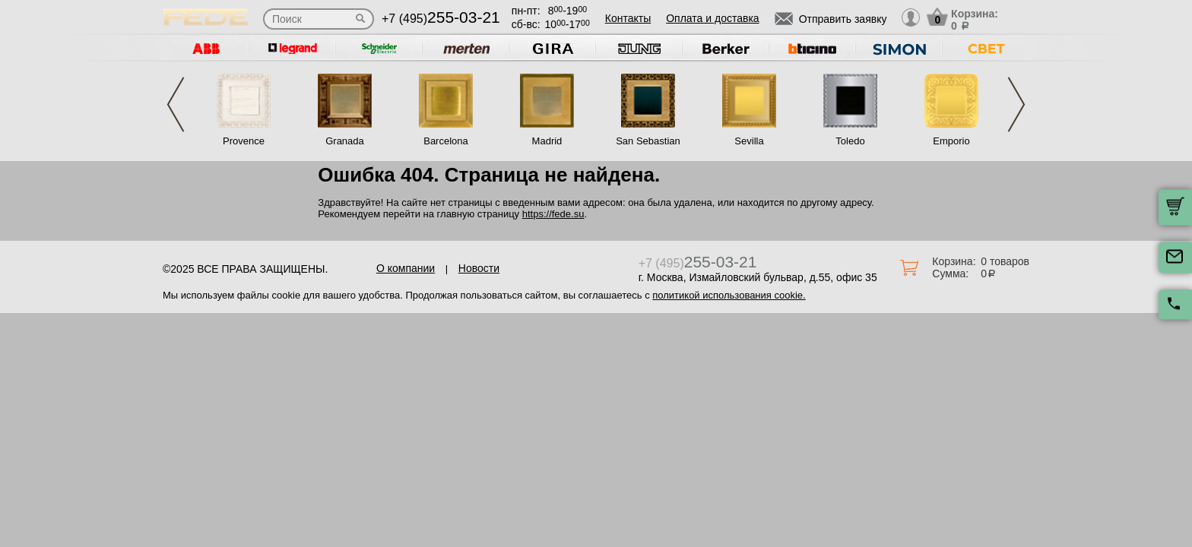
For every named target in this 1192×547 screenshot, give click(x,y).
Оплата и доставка (712, 18)
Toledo (849, 141)
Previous (175, 104)
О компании (405, 268)
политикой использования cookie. (728, 295)
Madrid (547, 141)
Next (1016, 104)
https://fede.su (553, 214)
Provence (244, 141)
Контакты (628, 18)
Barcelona (445, 141)
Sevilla (748, 141)
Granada (344, 141)
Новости (478, 268)
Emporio (951, 141)
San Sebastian (648, 141)
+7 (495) (441, 18)
